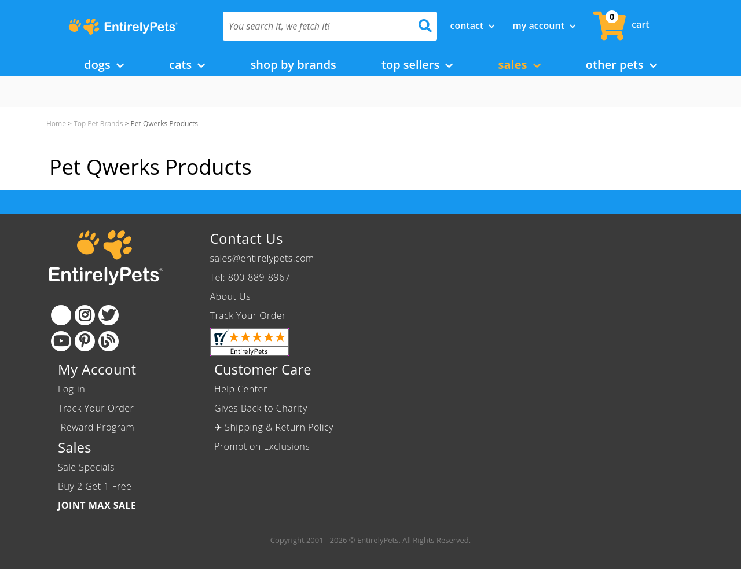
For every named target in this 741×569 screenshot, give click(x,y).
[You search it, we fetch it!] (314, 26)
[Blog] (108, 341)
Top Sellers (417, 64)
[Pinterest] (85, 341)
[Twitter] (108, 315)
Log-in (71, 389)
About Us (230, 296)
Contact (473, 25)
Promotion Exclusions (262, 446)
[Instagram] (85, 315)
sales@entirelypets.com (262, 258)
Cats (187, 64)
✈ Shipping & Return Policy (273, 427)
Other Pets (621, 64)
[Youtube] (61, 341)
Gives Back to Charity (260, 408)
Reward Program (97, 427)
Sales (519, 64)
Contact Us (246, 238)
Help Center (240, 389)
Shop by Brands (293, 64)
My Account (544, 25)
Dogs (104, 64)
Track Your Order (248, 315)
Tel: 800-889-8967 (250, 277)
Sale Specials (86, 467)
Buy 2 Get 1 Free (94, 486)
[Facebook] (61, 315)
